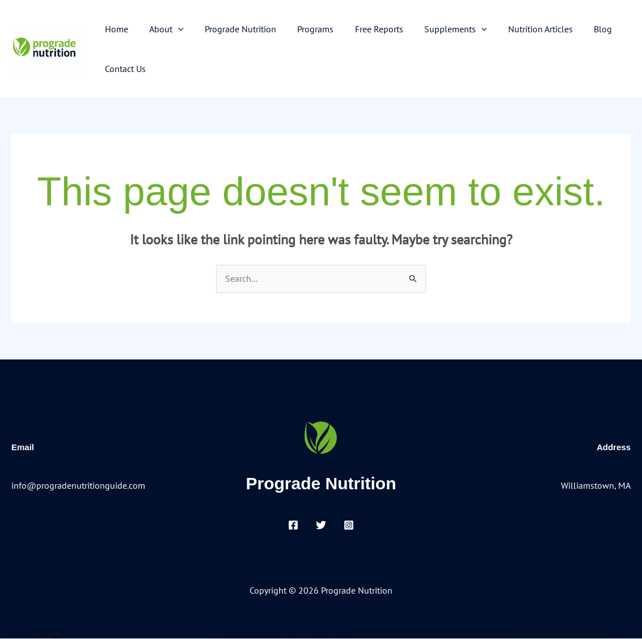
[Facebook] (293, 525)
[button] (173, 29)
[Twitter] (321, 525)
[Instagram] (349, 525)
